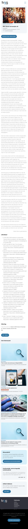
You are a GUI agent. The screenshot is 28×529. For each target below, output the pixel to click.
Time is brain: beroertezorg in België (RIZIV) (11, 363)
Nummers (16, 503)
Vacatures (16, 506)
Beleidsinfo (3, 361)
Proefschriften (16, 505)
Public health (23, 417)
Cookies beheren (14, 523)
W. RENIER (5, 28)
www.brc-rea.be (22, 89)
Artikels (15, 501)
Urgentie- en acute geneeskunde (9, 29)
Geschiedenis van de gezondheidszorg (9, 412)
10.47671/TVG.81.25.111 (9, 30)
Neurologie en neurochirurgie (7, 364)
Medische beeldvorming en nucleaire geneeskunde (11, 444)
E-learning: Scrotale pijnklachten (9, 388)
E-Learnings (3, 386)
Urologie (3, 391)
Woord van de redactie (8, 23)
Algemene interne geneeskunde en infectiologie (10, 417)
